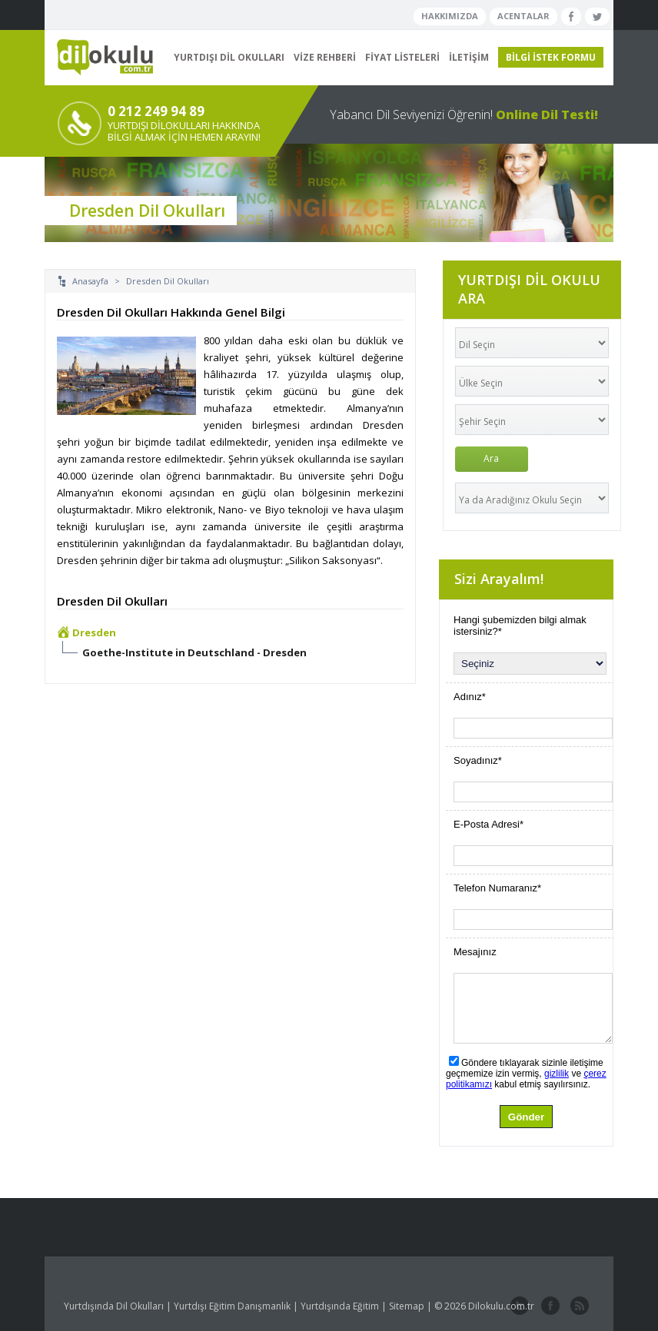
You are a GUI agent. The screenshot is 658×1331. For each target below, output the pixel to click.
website (578, 1306)
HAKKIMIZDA (449, 16)
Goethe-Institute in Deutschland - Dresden (194, 652)
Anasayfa (90, 281)
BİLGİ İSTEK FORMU (551, 57)
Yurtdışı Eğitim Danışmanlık (232, 1306)
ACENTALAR (523, 16)
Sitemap (406, 1306)
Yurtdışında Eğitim (340, 1306)
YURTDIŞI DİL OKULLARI (229, 57)
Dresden (94, 632)
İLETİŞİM (469, 57)
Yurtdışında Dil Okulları (114, 1306)
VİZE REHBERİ (325, 57)
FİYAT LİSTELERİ (402, 57)
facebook (548, 1306)
